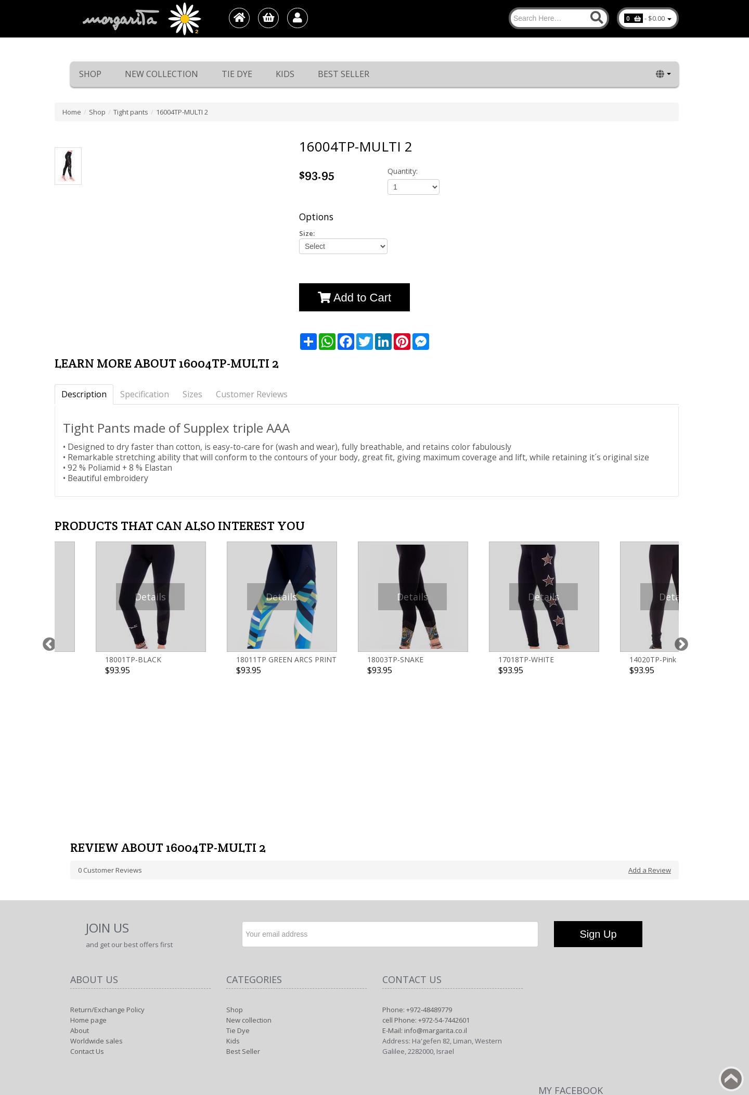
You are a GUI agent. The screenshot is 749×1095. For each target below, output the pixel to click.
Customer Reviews (252, 394)
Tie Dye (237, 74)
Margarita (584, 1020)
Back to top (731, 1079)
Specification (144, 394)
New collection (161, 74)
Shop (90, 74)
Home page (88, 874)
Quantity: (403, 171)
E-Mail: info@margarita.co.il (424, 884)
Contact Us (87, 905)
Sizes (192, 394)
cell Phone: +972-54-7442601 (426, 874)
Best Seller (343, 74)
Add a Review (649, 724)
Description (84, 394)
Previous (47, 591)
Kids (285, 74)
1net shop (647, 1020)
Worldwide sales (96, 895)
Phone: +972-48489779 (417, 864)
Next (679, 591)
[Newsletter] (390, 788)
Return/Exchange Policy (107, 864)
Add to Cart (354, 297)
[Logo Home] (141, 18)
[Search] (559, 18)
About (79, 884)
